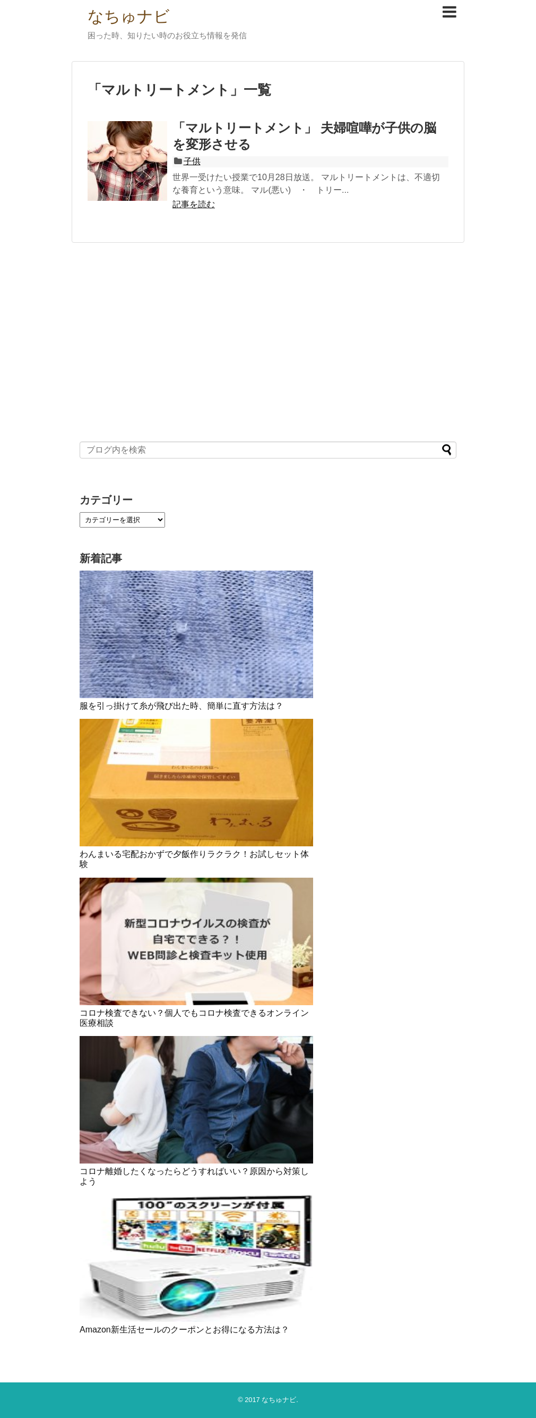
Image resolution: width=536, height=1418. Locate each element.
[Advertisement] (268, 341)
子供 (192, 161)
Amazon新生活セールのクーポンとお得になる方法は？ (184, 1329)
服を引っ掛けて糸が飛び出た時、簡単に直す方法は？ (181, 705)
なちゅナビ (129, 16)
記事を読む (193, 204)
